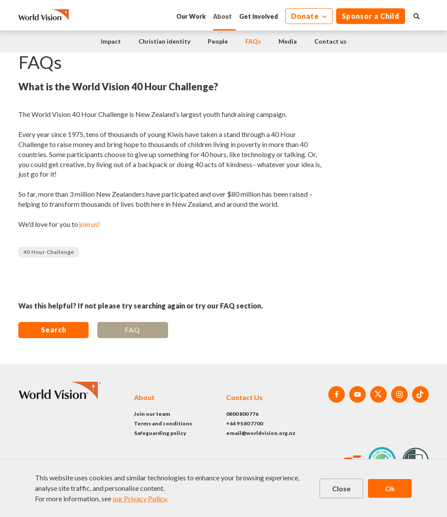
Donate (306, 16)
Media (288, 41)
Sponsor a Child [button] (370, 16)
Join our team (152, 414)
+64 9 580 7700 (244, 423)
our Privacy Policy (139, 498)
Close (341, 488)
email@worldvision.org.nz (261, 433)
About (222, 16)
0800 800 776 (242, 414)
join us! (89, 224)
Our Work (191, 16)
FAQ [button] (132, 329)
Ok (390, 488)
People (218, 41)
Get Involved (258, 16)
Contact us (330, 41)
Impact (111, 41)
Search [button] (53, 329)
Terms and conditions (163, 423)
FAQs (253, 41)
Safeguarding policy (160, 433)
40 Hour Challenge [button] (48, 252)
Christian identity (164, 41)
